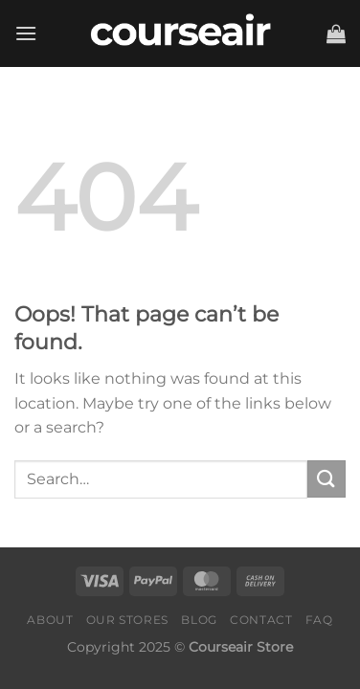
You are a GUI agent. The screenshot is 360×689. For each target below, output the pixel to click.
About (50, 619)
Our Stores (127, 619)
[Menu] (25, 33)
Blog (198, 619)
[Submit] (326, 479)
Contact (261, 619)
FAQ (319, 619)
